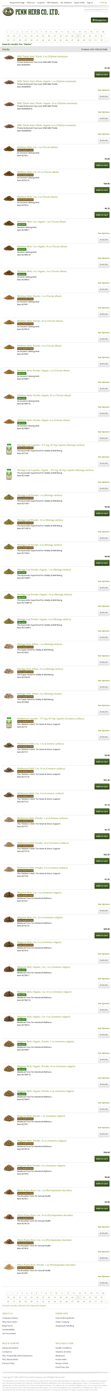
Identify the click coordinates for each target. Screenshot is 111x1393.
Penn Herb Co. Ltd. (31, 11)
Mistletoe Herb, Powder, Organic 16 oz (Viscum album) (44, 395)
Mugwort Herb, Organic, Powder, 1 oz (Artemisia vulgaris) (45, 1041)
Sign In (90, 2)
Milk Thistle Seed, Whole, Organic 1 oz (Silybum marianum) (46, 81)
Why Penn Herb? (9, 1321)
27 (55, 36)
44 (55, 40)
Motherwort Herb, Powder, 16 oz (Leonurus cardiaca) (43, 843)
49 (84, 40)
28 (61, 36)
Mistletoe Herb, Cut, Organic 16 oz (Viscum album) (42, 246)
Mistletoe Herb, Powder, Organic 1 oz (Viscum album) (43, 370)
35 (102, 36)
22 (26, 36)
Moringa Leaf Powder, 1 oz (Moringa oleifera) (39, 495)
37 (14, 40)
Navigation (99, 20)
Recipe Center (62, 1363)
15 (85, 31)
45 (61, 40)
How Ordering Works (65, 1318)
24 (37, 36)
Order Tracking (62, 1321)
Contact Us (7, 1351)
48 (78, 40)
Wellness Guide (65, 1343)
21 (20, 36)
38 (20, 40)
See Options (104, 90)
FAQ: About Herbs (10, 1359)
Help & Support (10, 1343)
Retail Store (7, 1325)
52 (102, 40)
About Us (7, 1313)
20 (14, 36)
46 (66, 40)
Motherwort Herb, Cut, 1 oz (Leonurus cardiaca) (40, 743)
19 (8, 36)
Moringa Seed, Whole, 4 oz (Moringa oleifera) (39, 693)
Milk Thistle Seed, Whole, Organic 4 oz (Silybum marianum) (46, 125)
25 (43, 36)
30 (72, 36)
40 (31, 40)
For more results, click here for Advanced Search (24, 1305)
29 (66, 36)
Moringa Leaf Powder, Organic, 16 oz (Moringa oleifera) (44, 594)
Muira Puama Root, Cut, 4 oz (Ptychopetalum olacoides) (44, 1240)
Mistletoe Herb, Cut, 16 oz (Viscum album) (38, 172)
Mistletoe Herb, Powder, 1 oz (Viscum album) (39, 296)
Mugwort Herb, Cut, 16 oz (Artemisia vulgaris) (40, 917)
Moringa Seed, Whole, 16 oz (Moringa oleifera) (40, 669)
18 (103, 31)
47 (72, 40)
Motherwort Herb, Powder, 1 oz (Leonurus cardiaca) (42, 818)
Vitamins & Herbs (63, 1351)
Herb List (31, 2)
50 (90, 40)
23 (31, 36)
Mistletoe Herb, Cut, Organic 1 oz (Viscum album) (41, 221)
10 (56, 31)
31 (78, 36)
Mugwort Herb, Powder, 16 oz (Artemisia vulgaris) (41, 1140)
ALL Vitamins (66, 2)
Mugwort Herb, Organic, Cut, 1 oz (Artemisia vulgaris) (43, 967)
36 (8, 40)
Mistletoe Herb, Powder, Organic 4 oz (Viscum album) (43, 420)
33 (90, 36)
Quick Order (79, 2)
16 (91, 31)
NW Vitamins (52, 2)
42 (43, 40)
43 (49, 40)
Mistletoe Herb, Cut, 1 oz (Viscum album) (37, 147)
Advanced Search (10, 1348)
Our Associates (9, 1333)
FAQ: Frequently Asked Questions (17, 1355)
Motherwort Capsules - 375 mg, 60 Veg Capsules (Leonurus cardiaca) (50, 718)
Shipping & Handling (65, 1325)
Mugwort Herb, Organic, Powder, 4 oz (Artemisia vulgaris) (45, 1091)
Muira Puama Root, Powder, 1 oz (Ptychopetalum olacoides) (46, 1265)
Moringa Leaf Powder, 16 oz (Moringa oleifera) (40, 520)
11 (62, 31)
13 (74, 31)
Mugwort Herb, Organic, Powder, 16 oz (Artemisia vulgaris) (46, 1066)
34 (96, 36)
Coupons (41, 2)
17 (97, 31)
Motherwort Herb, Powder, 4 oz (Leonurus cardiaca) (42, 867)
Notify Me (104, 96)
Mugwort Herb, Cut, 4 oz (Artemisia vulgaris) (39, 942)
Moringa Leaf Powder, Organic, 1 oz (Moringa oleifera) (44, 569)
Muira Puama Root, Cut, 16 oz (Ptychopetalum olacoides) (45, 1215)
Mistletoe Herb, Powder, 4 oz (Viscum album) (39, 345)
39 (26, 40)
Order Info (62, 1313)
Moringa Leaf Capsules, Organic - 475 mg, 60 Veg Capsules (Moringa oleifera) (55, 470)
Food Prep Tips (62, 1367)
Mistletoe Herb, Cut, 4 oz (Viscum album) (37, 197)
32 (84, 36)
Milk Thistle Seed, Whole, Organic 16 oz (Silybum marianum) (47, 103)
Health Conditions (64, 1348)
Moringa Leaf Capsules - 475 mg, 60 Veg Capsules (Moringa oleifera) (50, 445)
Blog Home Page (17, 2)
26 (49, 36)
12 (68, 31)
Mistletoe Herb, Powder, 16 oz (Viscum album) (40, 321)
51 (96, 40)
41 (37, 40)
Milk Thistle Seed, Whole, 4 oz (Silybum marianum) (42, 56)
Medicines (60, 1355)
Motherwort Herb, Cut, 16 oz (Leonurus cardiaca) (41, 768)
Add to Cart (102, 74)
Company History (10, 1318)
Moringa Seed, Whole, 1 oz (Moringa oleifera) (39, 644)
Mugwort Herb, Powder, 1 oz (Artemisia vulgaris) (41, 1116)
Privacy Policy (8, 1363)
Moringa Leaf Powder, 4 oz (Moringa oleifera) (39, 545)
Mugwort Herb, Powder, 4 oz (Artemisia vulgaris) (41, 1165)
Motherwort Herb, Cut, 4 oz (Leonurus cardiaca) (40, 793)
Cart (103, 2)
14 (79, 31)
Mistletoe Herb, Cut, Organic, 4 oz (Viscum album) (42, 271)
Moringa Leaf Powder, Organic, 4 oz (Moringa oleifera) (44, 619)
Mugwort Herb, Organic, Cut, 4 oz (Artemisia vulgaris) (43, 1016)
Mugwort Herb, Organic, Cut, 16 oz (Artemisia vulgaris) (44, 992)
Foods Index (61, 1359)
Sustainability (8, 1329)
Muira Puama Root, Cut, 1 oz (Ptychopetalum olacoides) (44, 1190)
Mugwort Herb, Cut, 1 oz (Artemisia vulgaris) (39, 892)
